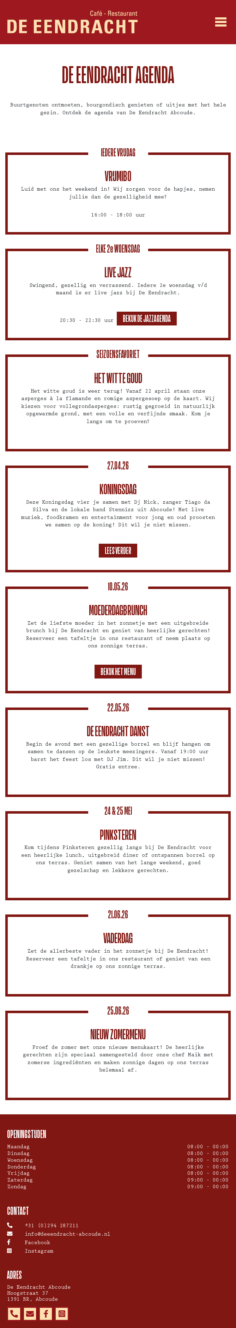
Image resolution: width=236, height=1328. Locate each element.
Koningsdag (118, 489)
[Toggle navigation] (221, 22)
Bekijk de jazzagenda (147, 318)
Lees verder (118, 550)
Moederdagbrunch (118, 610)
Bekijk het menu (118, 671)
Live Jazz (118, 272)
